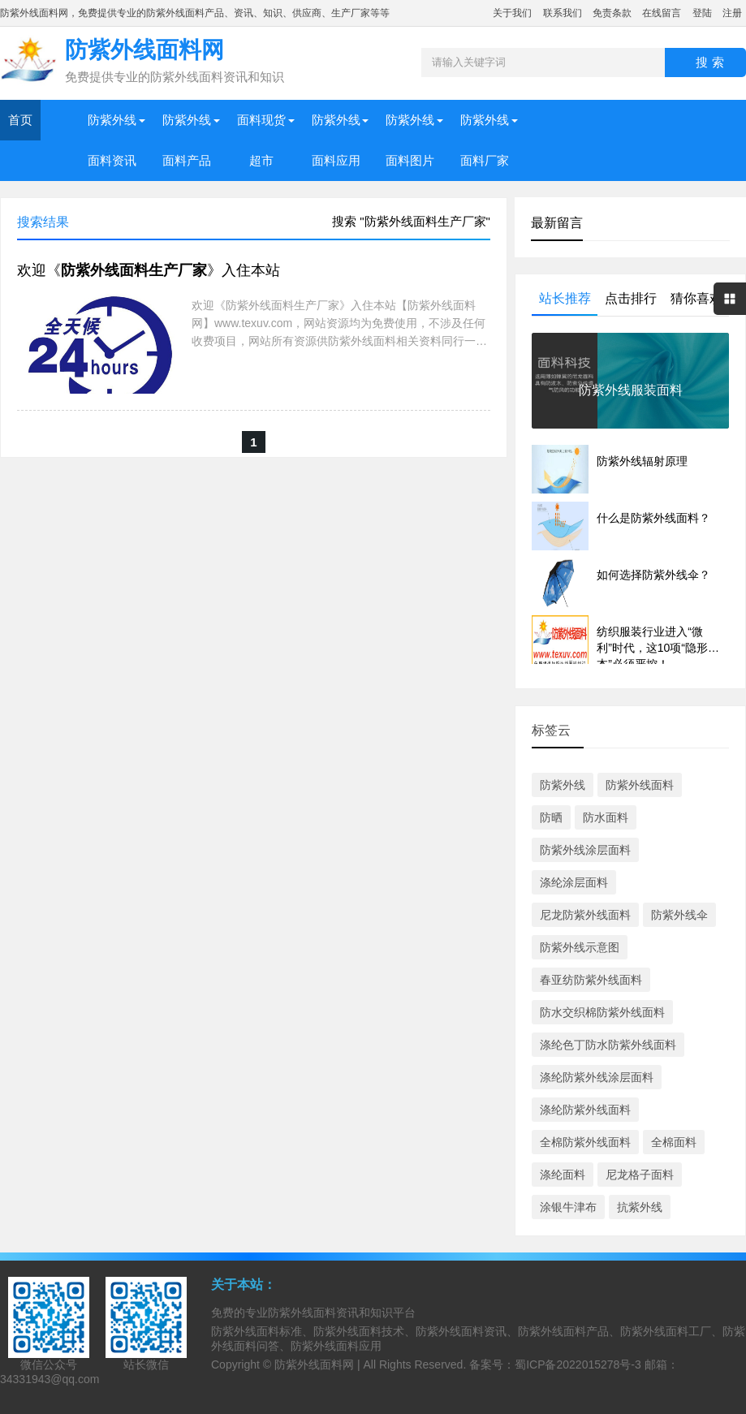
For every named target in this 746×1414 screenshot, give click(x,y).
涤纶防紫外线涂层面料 (596, 1077)
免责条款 (612, 13)
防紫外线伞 (679, 914)
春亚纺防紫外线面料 (591, 979)
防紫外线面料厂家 (484, 140)
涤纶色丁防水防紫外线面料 (608, 1044)
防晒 (551, 817)
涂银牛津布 (568, 1207)
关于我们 (512, 13)
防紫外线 (562, 784)
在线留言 (661, 13)
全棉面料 (673, 1142)
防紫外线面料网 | (318, 1364)
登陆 (702, 13)
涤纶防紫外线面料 (585, 1109)
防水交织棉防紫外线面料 (602, 1012)
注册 (732, 13)
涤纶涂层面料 (574, 882)
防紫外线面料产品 (186, 140)
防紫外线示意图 (579, 947)
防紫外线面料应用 (336, 140)
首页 (20, 120)
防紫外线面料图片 (410, 140)
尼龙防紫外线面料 (585, 914)
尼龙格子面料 (640, 1174)
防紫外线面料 (640, 784)
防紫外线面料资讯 (112, 140)
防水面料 (605, 817)
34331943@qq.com (49, 1379)
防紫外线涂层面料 (585, 849)
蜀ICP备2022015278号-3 (578, 1364)
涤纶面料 (562, 1174)
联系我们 (562, 13)
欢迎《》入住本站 (148, 270)
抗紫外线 (639, 1207)
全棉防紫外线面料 (585, 1142)
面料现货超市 (261, 140)
